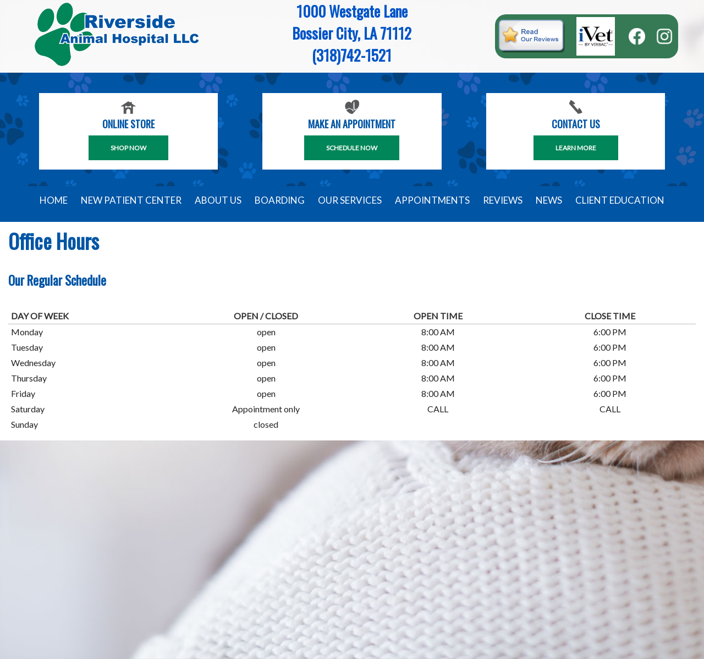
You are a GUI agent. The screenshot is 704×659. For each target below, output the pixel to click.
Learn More (576, 148)
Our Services (350, 200)
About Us (218, 200)
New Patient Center (131, 200)
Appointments (432, 200)
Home (54, 200)
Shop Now (128, 148)
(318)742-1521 (352, 55)
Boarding (280, 200)
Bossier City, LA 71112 (351, 33)
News (549, 200)
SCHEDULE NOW (351, 148)
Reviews (502, 200)
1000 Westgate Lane (352, 11)
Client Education (619, 200)
